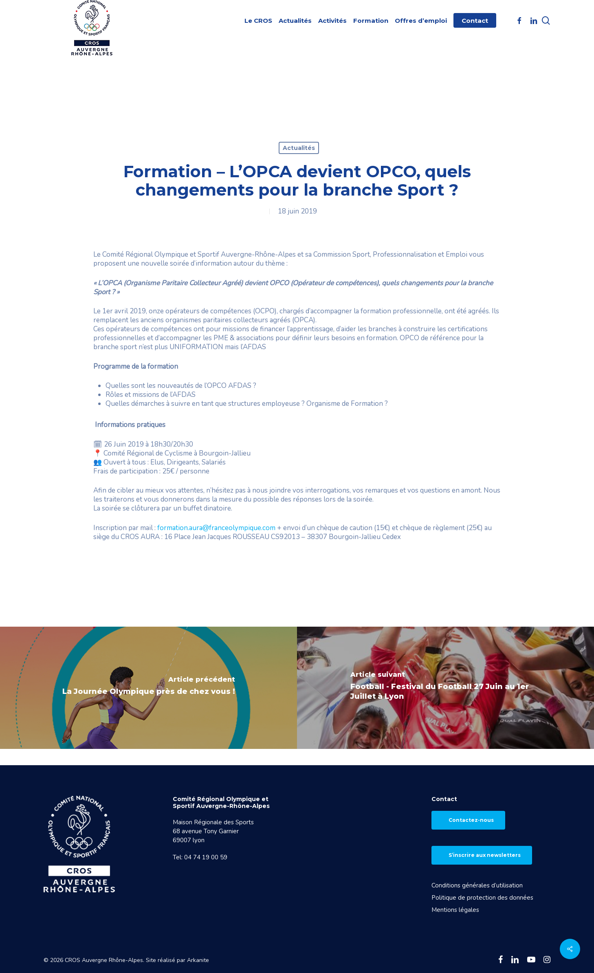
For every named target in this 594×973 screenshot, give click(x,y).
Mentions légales (455, 910)
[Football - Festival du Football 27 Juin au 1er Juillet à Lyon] (445, 688)
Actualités (299, 148)
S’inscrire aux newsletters (485, 855)
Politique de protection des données (482, 898)
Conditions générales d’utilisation (477, 885)
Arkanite (198, 960)
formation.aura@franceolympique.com (216, 528)
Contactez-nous (471, 820)
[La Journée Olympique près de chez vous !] (148, 688)
